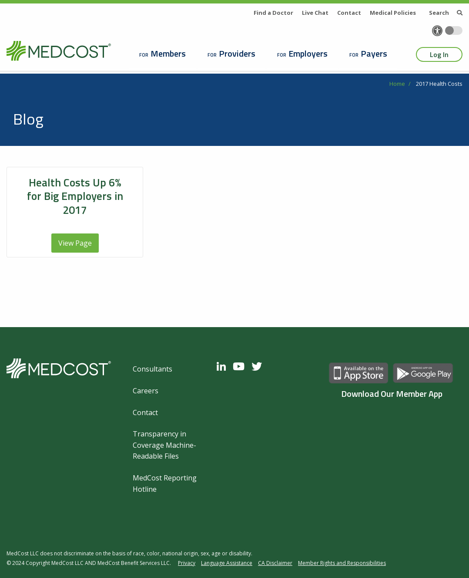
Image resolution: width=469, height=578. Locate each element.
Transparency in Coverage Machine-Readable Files (164, 445)
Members (168, 53)
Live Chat (315, 13)
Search (445, 13)
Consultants (152, 369)
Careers (145, 390)
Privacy (186, 563)
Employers (308, 53)
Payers (374, 53)
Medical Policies (393, 13)
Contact (349, 13)
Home (397, 84)
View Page (75, 243)
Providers (237, 53)
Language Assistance (226, 563)
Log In (439, 54)
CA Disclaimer (275, 563)
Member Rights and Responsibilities (342, 563)
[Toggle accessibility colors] (453, 30)
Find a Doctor (273, 13)
